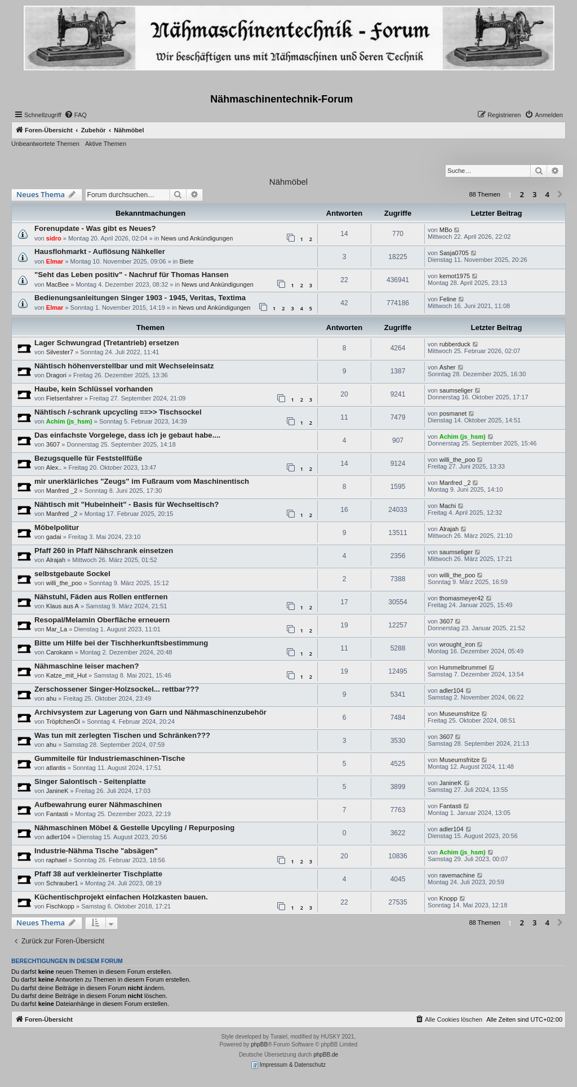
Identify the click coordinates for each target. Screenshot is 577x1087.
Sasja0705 (454, 253)
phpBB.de (325, 1055)
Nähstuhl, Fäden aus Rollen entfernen (101, 596)
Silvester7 (59, 352)
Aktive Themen (105, 143)
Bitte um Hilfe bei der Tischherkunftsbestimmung (121, 643)
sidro (53, 238)
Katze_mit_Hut (66, 675)
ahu (51, 698)
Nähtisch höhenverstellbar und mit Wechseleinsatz (124, 366)
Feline (448, 299)
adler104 (452, 690)
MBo (446, 229)
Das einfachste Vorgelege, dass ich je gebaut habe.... (127, 435)
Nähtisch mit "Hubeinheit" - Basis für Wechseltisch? (126, 504)
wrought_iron (458, 644)
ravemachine (457, 875)
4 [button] (547, 194)
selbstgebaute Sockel (72, 573)
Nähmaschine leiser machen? (86, 666)
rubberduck (455, 344)
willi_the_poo (458, 459)
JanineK (57, 790)
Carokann (59, 652)
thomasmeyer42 (462, 598)
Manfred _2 (62, 490)
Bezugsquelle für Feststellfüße (88, 458)
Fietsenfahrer (64, 398)
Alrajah (449, 528)
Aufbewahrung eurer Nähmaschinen (98, 804)
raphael (56, 860)
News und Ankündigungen (197, 238)
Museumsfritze (460, 713)
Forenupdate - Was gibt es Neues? (95, 228)
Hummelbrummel (463, 667)
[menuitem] (75, 115)
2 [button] (522, 194)
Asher (448, 367)
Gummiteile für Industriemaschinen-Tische (109, 758)
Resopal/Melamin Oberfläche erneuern (102, 620)
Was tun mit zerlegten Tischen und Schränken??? (122, 735)
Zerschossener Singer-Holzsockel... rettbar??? (116, 689)
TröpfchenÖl (63, 721)
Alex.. (54, 467)
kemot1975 (455, 276)
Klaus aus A (62, 606)
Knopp (449, 898)
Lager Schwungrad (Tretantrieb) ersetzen (106, 342)
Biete (186, 261)
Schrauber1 (62, 883)
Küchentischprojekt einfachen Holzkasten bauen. (121, 897)
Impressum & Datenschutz (288, 1065)
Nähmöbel (288, 181)
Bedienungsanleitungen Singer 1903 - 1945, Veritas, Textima (140, 297)
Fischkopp (60, 906)
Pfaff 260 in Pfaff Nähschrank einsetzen (103, 550)
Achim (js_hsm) (69, 421)
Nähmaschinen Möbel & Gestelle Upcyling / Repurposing (134, 827)
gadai (53, 536)
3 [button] (534, 194)
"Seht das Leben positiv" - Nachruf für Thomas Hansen (131, 274)
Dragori (56, 375)
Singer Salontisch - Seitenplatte (90, 781)
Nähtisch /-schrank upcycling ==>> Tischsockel (118, 412)
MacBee (57, 284)
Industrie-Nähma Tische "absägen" (96, 851)
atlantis (56, 767)
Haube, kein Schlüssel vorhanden (93, 389)
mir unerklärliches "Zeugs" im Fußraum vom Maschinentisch (141, 481)
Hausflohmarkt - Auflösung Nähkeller (99, 251)
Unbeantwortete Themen (45, 143)
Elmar (55, 261)
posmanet (453, 413)
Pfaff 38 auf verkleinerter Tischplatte (98, 874)
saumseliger (456, 390)
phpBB (259, 1044)
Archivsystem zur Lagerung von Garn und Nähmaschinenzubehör (150, 712)
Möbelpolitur (56, 527)
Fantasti (57, 813)
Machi (448, 505)
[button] (560, 195)
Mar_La (56, 629)
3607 (53, 444)
